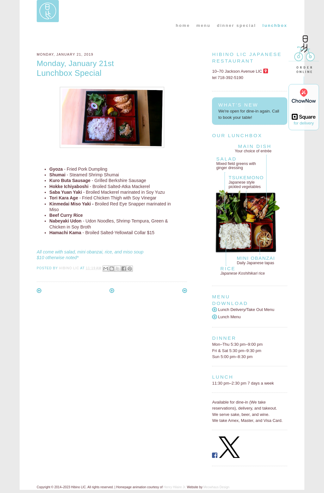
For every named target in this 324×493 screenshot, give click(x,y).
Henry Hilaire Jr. (175, 487)
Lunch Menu (226, 316)
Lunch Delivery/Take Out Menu (243, 309)
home (183, 25)
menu (203, 25)
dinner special (236, 25)
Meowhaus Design (216, 487)
